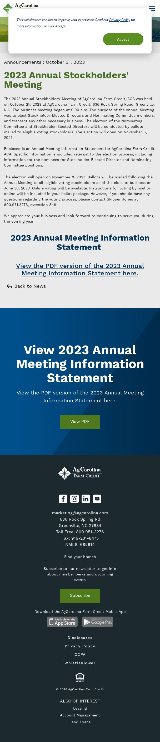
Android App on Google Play (97, 622)
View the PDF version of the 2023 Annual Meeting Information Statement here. (80, 270)
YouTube (97, 499)
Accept (123, 39)
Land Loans (80, 722)
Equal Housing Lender (80, 677)
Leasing (80, 708)
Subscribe (80, 595)
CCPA (80, 654)
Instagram (74, 499)
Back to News (30, 286)
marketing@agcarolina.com (80, 512)
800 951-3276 (90, 531)
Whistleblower (80, 663)
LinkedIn (86, 499)
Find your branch (80, 557)
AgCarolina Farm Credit (80, 473)
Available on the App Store (62, 622)
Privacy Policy (119, 19)
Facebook (63, 499)
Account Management (80, 715)
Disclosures (80, 638)
